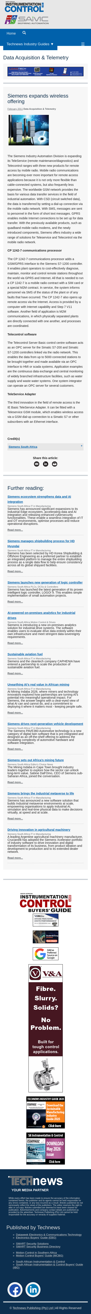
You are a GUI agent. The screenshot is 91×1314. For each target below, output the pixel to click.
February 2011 (15, 109)
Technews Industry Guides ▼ (30, 44)
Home (11, 33)
